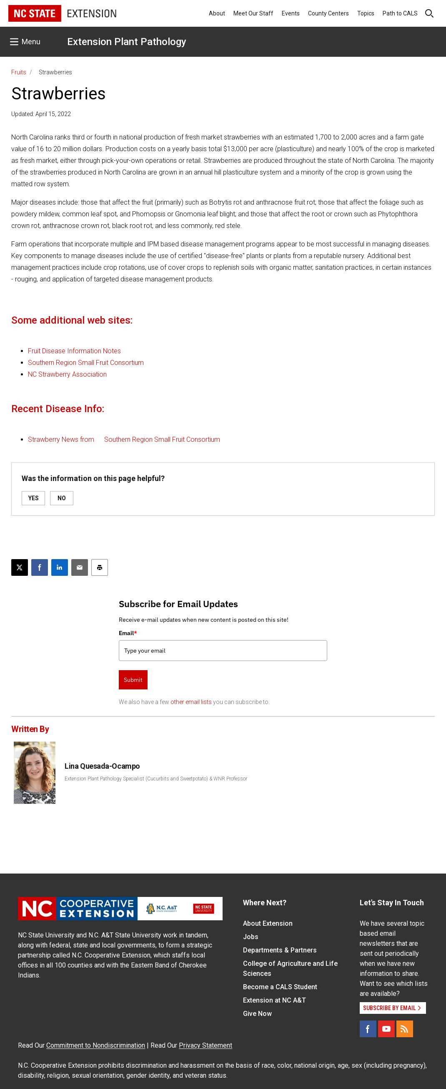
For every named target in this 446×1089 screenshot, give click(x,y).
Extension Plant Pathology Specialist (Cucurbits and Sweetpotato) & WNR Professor (156, 779)
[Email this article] (79, 567)
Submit (133, 680)
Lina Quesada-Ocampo (102, 766)
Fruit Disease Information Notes (74, 351)
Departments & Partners (280, 950)
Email (128, 633)
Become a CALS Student (280, 987)
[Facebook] (368, 1029)
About (217, 13)
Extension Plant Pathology (126, 42)
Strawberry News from (62, 439)
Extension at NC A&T (274, 1000)
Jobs (250, 937)
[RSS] (404, 1029)
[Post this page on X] (19, 567)
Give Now (257, 1014)
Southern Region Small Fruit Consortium (86, 363)
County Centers (328, 13)
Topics (365, 13)
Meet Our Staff (253, 13)
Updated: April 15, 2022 (41, 114)
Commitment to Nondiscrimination (95, 1045)
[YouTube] (386, 1029)
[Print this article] (99, 567)
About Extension (268, 923)
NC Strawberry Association (67, 374)
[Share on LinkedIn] (59, 567)
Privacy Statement (205, 1045)
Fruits (18, 72)
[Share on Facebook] (39, 567)
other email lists (191, 702)
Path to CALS (400, 13)
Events (291, 13)
